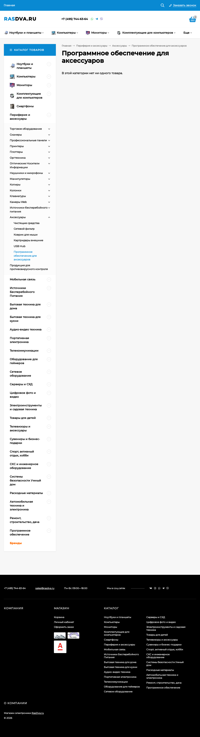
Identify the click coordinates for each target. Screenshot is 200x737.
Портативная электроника (120, 676)
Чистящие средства (26, 223)
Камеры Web (18, 201)
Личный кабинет (64, 622)
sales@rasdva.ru (44, 588)
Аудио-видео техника (117, 671)
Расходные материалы (160, 670)
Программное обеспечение (163, 687)
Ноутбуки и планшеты (117, 617)
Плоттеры (16, 151)
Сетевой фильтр (24, 228)
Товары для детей (157, 634)
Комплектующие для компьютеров (116, 633)
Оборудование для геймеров (122, 686)
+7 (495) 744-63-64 (74, 19)
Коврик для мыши (26, 234)
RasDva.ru (38, 713)
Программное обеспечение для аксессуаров (25, 255)
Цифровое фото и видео (161, 622)
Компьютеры (112, 622)
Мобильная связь (114, 649)
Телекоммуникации (116, 681)
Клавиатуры (18, 196)
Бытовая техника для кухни (120, 667)
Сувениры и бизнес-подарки (163, 644)
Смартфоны (111, 639)
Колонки (15, 190)
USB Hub (19, 246)
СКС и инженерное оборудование (158, 656)
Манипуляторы (20, 178)
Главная (9, 5)
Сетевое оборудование (118, 691)
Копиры (15, 184)
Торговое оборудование (26, 128)
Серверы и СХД (155, 617)
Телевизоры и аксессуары (162, 639)
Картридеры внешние (28, 240)
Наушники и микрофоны (26, 173)
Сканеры (16, 134)
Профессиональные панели (28, 140)
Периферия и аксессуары (91, 45)
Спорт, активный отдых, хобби (164, 649)
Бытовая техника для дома (120, 662)
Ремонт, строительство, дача (163, 682)
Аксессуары (119, 45)
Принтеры (17, 146)
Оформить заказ (64, 626)
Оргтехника (18, 157)
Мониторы (110, 626)
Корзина (59, 617)
